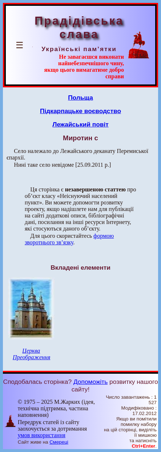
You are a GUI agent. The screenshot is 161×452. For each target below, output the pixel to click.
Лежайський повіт (80, 124)
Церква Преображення (31, 354)
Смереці (58, 442)
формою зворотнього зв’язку (69, 239)
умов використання (41, 435)
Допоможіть (90, 381)
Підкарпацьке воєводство (80, 111)
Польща (80, 97)
